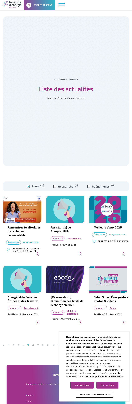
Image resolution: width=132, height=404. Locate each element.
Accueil (57, 79)
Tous (35, 186)
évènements (100, 186)
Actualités (66, 79)
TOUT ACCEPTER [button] (82, 385)
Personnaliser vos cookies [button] (93, 394)
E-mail (29, 395)
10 (53, 345)
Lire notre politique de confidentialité (104, 376)
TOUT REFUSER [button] (107, 385)
